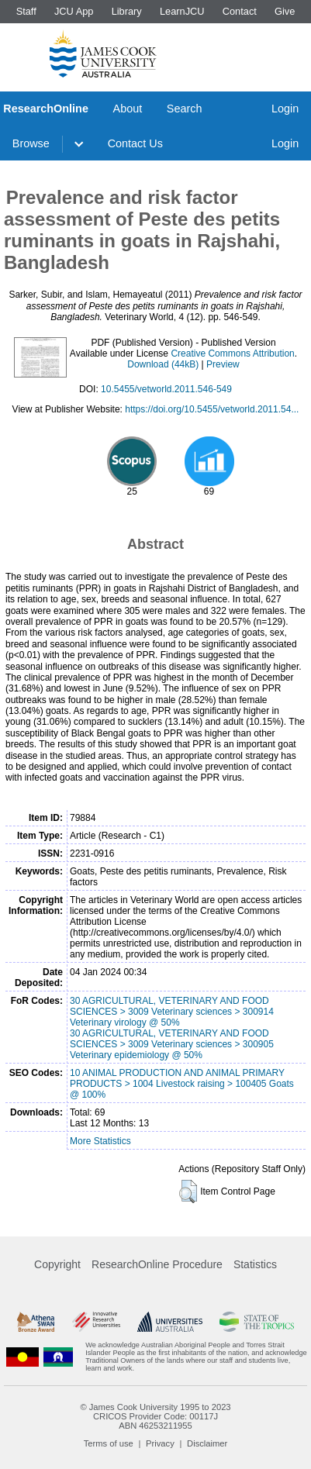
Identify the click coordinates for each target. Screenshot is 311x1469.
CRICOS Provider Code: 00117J (155, 1416)
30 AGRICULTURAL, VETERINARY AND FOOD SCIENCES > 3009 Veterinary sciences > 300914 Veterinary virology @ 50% (172, 1011)
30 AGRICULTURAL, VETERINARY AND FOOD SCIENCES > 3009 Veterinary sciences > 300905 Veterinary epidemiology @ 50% (172, 1044)
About (128, 108)
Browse (31, 143)
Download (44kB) (163, 364)
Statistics (255, 1264)
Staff (26, 11)
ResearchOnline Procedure (157, 1264)
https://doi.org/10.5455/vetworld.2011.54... (212, 409)
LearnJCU (182, 11)
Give (285, 11)
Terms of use (108, 1443)
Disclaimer (207, 1443)
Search (184, 108)
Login (285, 108)
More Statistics (100, 1141)
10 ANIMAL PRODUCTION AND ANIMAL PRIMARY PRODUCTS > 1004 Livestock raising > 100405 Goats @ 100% (182, 1083)
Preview (223, 364)
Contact (240, 11)
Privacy (160, 1443)
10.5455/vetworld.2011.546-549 (166, 389)
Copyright (57, 1264)
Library (127, 11)
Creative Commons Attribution (232, 353)
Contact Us (135, 143)
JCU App (74, 11)
